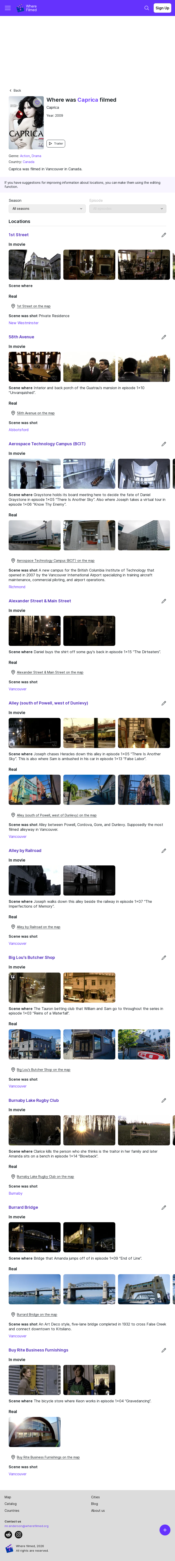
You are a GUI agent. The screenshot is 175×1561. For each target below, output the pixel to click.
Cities (95, 1497)
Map (8, 1497)
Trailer (56, 143)
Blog (94, 1504)
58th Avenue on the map (32, 413)
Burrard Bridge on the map (33, 1314)
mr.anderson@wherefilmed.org (27, 1526)
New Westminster (24, 323)
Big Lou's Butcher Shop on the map (40, 1069)
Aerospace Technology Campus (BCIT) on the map (52, 560)
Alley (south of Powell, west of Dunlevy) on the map (53, 815)
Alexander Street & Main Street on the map (46, 672)
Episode (96, 200)
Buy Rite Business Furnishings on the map (45, 1457)
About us (98, 1510)
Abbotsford (19, 429)
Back (15, 90)
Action (25, 156)
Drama (36, 156)
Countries (12, 1510)
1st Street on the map (30, 306)
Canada (28, 162)
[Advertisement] (87, 50)
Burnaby (16, 1193)
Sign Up (162, 8)
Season (15, 200)
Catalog (11, 1504)
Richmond (17, 587)
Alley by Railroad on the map (35, 926)
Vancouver (17, 689)
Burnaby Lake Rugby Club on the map (42, 1176)
